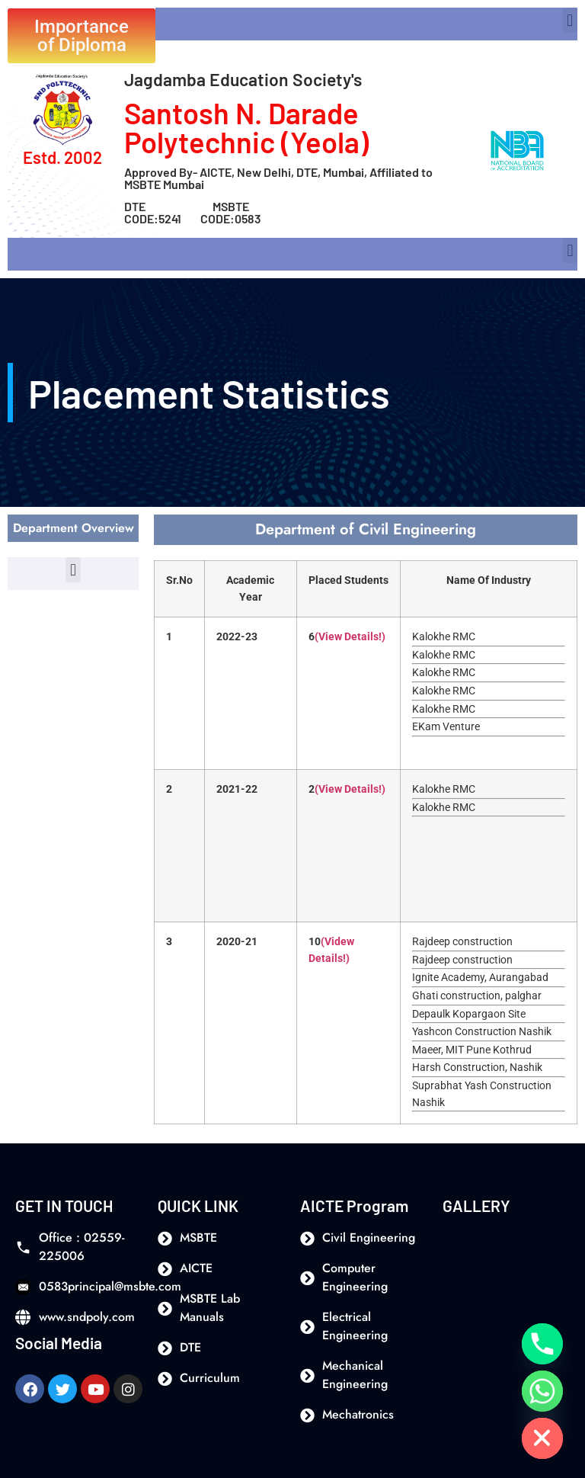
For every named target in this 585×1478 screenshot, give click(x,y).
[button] (570, 20)
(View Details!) (350, 636)
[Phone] (542, 1343)
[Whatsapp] (542, 1391)
